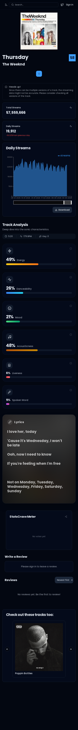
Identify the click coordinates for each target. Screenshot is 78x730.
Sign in (69, 4)
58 (72, 57)
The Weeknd (13, 64)
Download (62, 209)
